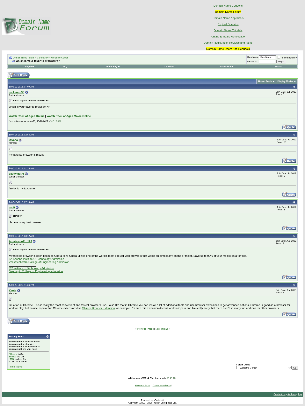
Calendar (169, 66)
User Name (253, 57)
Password (252, 61)
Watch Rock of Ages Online (26, 116)
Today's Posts (225, 66)
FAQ (65, 66)
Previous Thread (145, 329)
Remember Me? (287, 57)
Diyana (13, 139)
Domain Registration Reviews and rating (228, 42)
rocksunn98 (16, 92)
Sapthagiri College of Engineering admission (36, 271)
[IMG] (11, 359)
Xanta (12, 290)
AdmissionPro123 (20, 241)
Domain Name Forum (23, 57)
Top (300, 394)
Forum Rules (15, 366)
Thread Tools (265, 81)
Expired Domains (228, 24)
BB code (13, 354)
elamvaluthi (16, 173)
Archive (292, 394)
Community (43, 57)
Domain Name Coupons (228, 5)
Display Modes (285, 81)
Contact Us (279, 394)
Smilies (12, 356)
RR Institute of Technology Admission (31, 268)
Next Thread (161, 329)
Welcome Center (59, 57)
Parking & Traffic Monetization (228, 36)
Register (29, 66)
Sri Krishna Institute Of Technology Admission (36, 258)
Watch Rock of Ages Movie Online (69, 116)
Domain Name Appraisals (228, 18)
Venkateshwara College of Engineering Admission (39, 262)
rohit (12, 207)
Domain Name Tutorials (228, 30)
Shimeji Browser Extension (98, 308)
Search (278, 66)
